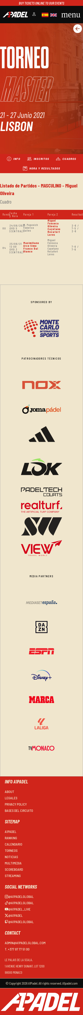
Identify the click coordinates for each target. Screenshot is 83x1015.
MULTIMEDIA (13, 863)
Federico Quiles (28, 229)
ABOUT (9, 791)
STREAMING (13, 876)
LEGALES (11, 798)
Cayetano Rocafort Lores (54, 231)
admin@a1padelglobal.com (25, 943)
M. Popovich (30, 225)
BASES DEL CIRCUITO (19, 810)
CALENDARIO (13, 844)
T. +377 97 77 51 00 (17, 949)
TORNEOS (11, 850)
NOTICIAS (11, 857)
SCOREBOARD (14, 869)
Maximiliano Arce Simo (31, 244)
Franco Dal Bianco (30, 250)
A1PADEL (10, 831)
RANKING (11, 838)
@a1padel (14, 915)
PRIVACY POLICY (16, 804)
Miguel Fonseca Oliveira (53, 223)
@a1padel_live (17, 909)
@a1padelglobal (19, 896)
